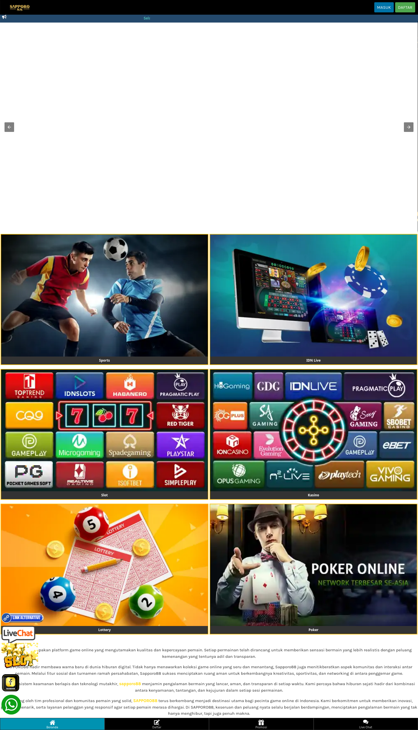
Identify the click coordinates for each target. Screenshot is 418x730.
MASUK (384, 7)
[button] (9, 127)
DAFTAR (405, 7)
